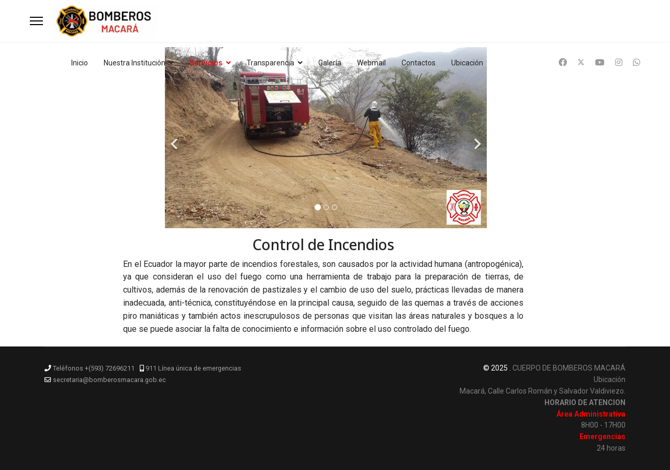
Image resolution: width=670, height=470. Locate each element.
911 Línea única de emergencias (193, 368)
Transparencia (270, 63)
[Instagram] (618, 63)
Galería (329, 63)
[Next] (476, 137)
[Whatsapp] (636, 63)
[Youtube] (600, 63)
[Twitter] (581, 63)
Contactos (418, 63)
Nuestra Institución (134, 63)
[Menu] (36, 21)
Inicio (79, 63)
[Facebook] (563, 63)
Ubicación (467, 63)
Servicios (205, 63)
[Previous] (175, 137)
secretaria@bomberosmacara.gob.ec (109, 380)
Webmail (371, 63)
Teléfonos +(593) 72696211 (94, 368)
